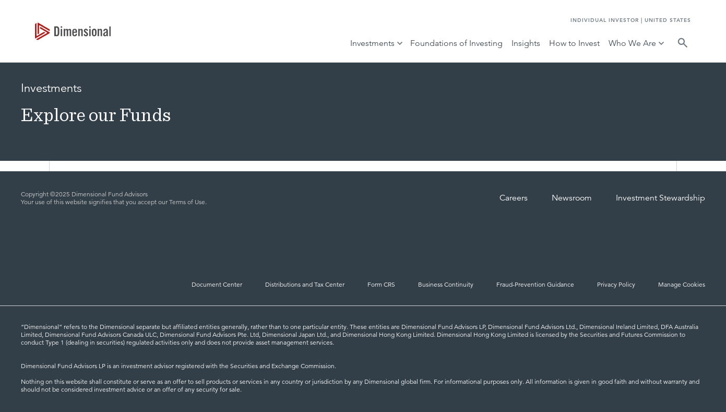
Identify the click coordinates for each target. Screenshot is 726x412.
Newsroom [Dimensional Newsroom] (572, 198)
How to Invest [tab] (574, 43)
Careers (513, 198)
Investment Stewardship (660, 198)
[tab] (73, 31)
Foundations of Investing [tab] (456, 43)
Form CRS (381, 284)
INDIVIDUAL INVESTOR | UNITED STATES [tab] (630, 19)
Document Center (217, 284)
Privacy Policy (616, 284)
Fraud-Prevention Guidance (535, 284)
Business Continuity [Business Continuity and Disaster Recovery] (445, 284)
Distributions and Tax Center (304, 284)
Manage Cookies (681, 284)
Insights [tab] (525, 43)
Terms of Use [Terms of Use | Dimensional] (187, 202)
